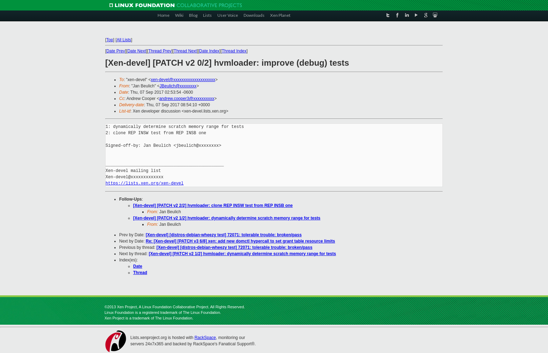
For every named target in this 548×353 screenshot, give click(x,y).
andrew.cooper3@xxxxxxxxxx (186, 98)
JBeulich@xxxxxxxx (178, 86)
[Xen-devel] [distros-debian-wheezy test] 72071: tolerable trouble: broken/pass (224, 234)
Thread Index (234, 51)
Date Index (209, 51)
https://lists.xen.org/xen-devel (144, 183)
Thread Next (185, 51)
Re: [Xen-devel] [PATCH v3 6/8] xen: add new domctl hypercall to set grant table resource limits (240, 241)
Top (109, 39)
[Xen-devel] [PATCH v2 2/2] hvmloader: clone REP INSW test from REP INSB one (213, 205)
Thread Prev (159, 51)
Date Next (136, 51)
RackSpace (205, 337)
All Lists (124, 39)
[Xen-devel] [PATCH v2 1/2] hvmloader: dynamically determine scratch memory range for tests (226, 218)
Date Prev (115, 51)
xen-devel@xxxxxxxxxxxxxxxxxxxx (183, 79)
